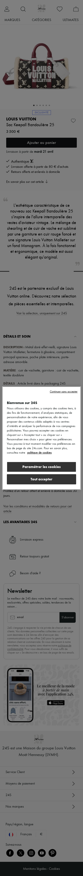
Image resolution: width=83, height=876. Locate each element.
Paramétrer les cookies (41, 467)
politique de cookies (39, 452)
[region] (41, 438)
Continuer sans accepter (64, 391)
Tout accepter (41, 479)
